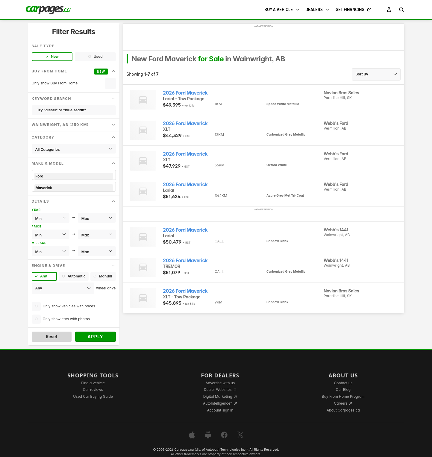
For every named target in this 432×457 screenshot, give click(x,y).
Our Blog (343, 389)
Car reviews (93, 389)
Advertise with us (220, 383)
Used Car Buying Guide (93, 396)
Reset (51, 336)
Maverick (73, 187)
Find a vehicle (93, 383)
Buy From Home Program (343, 396)
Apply (95, 336)
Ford (73, 176)
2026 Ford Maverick (185, 93)
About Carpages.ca (343, 410)
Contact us (343, 383)
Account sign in (220, 410)
